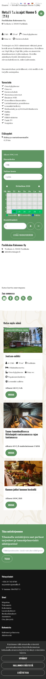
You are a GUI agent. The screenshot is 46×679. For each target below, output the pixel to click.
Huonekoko (9, 159)
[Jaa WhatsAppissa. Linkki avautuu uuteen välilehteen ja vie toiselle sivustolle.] (30, 298)
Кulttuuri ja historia (10, 632)
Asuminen (6, 616)
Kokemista (6, 608)
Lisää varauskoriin (23, 235)
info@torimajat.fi (12, 252)
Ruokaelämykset (9, 613)
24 (14, 211)
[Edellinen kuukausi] (7, 186)
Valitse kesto (10, 171)
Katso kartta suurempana (13, 288)
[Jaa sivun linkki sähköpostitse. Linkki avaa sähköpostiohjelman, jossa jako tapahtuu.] (5, 298)
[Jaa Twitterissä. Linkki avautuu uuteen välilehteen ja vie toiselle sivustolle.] (24, 298)
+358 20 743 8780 (9, 581)
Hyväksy (23, 658)
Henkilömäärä (10, 220)
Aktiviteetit (7, 635)
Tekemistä (6, 605)
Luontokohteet (8, 611)
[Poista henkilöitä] (38, 226)
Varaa (11, 394)
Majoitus (6, 602)
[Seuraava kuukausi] (39, 186)
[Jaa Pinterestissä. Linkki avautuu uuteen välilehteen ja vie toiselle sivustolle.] (18, 298)
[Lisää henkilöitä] (30, 226)
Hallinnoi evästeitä (23, 665)
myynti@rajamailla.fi (11, 584)
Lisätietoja (23, 672)
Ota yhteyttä (7, 619)
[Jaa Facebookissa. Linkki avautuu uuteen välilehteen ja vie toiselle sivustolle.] (11, 298)
